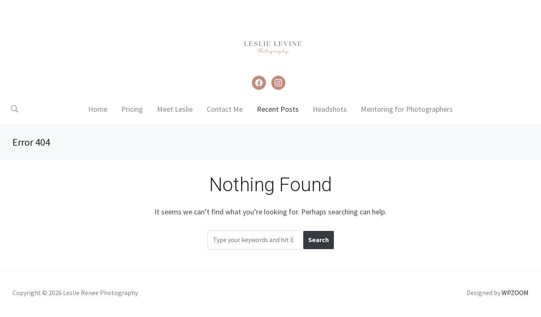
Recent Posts (278, 109)
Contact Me (225, 109)
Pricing (132, 109)
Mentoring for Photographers (407, 109)
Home (97, 109)
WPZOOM (515, 292)
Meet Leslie (175, 109)
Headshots (330, 109)
